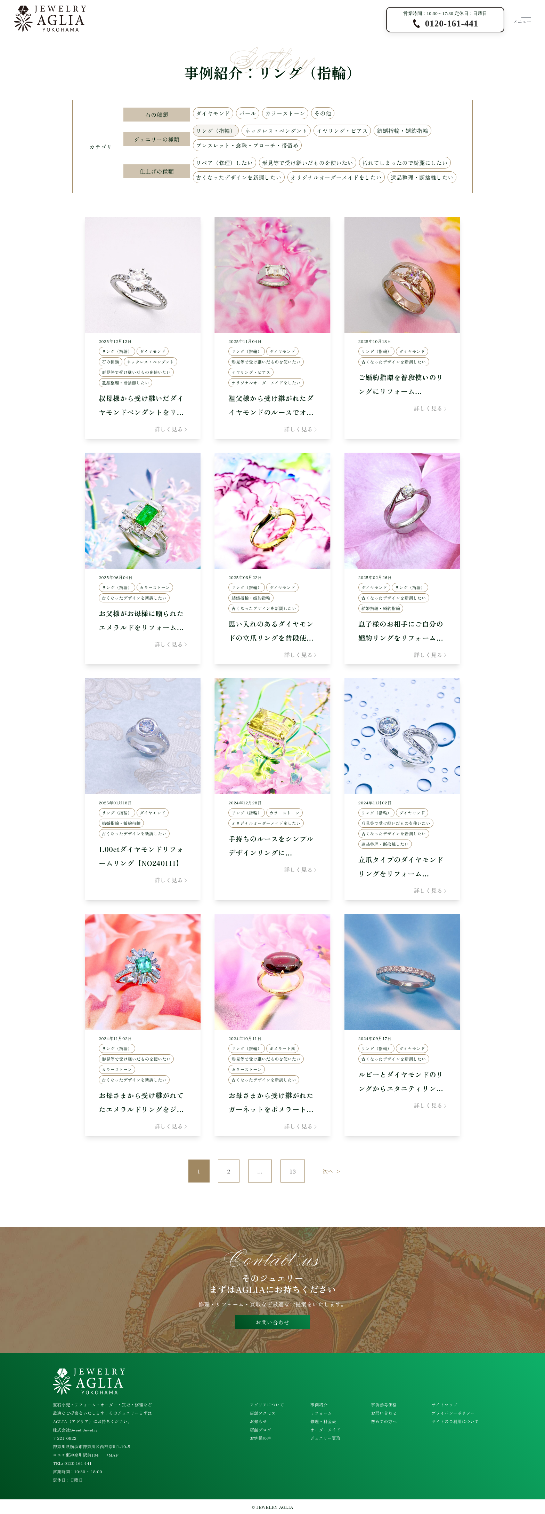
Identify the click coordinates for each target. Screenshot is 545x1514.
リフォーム (321, 1413)
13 (293, 1171)
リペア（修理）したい (224, 162)
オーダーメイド (325, 1430)
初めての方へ (384, 1421)
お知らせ (258, 1421)
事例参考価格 (384, 1404)
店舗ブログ (260, 1430)
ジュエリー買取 (325, 1438)
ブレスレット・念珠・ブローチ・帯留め (247, 145)
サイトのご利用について (455, 1421)
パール (247, 113)
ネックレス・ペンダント (276, 130)
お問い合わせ (272, 1322)
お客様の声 (260, 1438)
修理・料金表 (323, 1421)
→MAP (111, 1455)
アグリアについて (267, 1404)
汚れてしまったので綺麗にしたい (405, 162)
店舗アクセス (263, 1413)
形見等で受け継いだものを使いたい (307, 162)
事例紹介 (319, 1404)
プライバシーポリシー (453, 1413)
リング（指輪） (216, 130)
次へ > (331, 1171)
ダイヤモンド (213, 113)
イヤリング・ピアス (342, 130)
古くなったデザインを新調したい (239, 177)
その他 (322, 113)
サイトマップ (444, 1404)
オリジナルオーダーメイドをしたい (336, 177)
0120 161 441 (78, 1463)
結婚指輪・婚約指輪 (402, 130)
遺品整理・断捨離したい (422, 177)
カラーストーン (285, 113)
